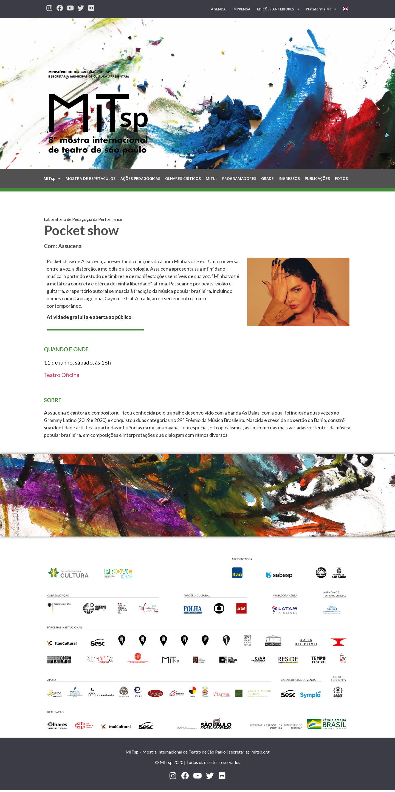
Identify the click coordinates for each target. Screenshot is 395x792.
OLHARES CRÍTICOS (183, 178)
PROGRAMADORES (239, 178)
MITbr (211, 178)
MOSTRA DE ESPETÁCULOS (90, 178)
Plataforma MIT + (321, 9)
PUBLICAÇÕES (317, 178)
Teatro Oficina (61, 374)
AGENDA (218, 9)
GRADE (267, 178)
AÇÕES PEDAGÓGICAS (140, 178)
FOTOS (341, 178)
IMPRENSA (241, 9)
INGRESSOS (289, 178)
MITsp (52, 178)
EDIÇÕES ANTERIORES (278, 9)
